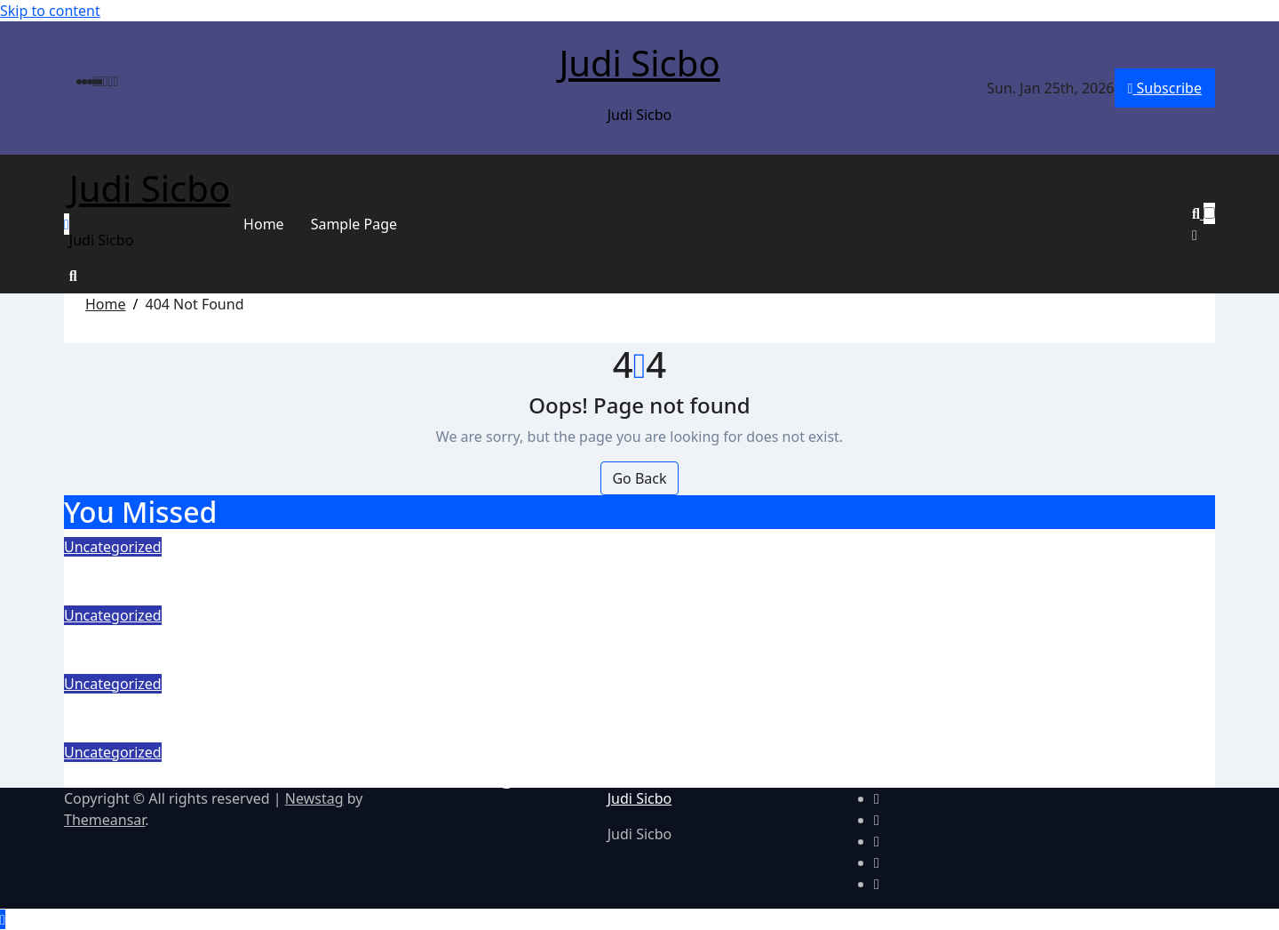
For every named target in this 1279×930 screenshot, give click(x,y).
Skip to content (50, 10)
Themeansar (104, 820)
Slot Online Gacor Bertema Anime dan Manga (295, 775)
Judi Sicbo (639, 62)
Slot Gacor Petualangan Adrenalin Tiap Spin (284, 706)
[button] (1203, 234)
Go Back (639, 478)
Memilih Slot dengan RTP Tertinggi (239, 569)
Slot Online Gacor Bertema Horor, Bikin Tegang (301, 638)
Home (263, 224)
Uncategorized (113, 547)
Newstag (314, 798)
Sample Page (354, 224)
